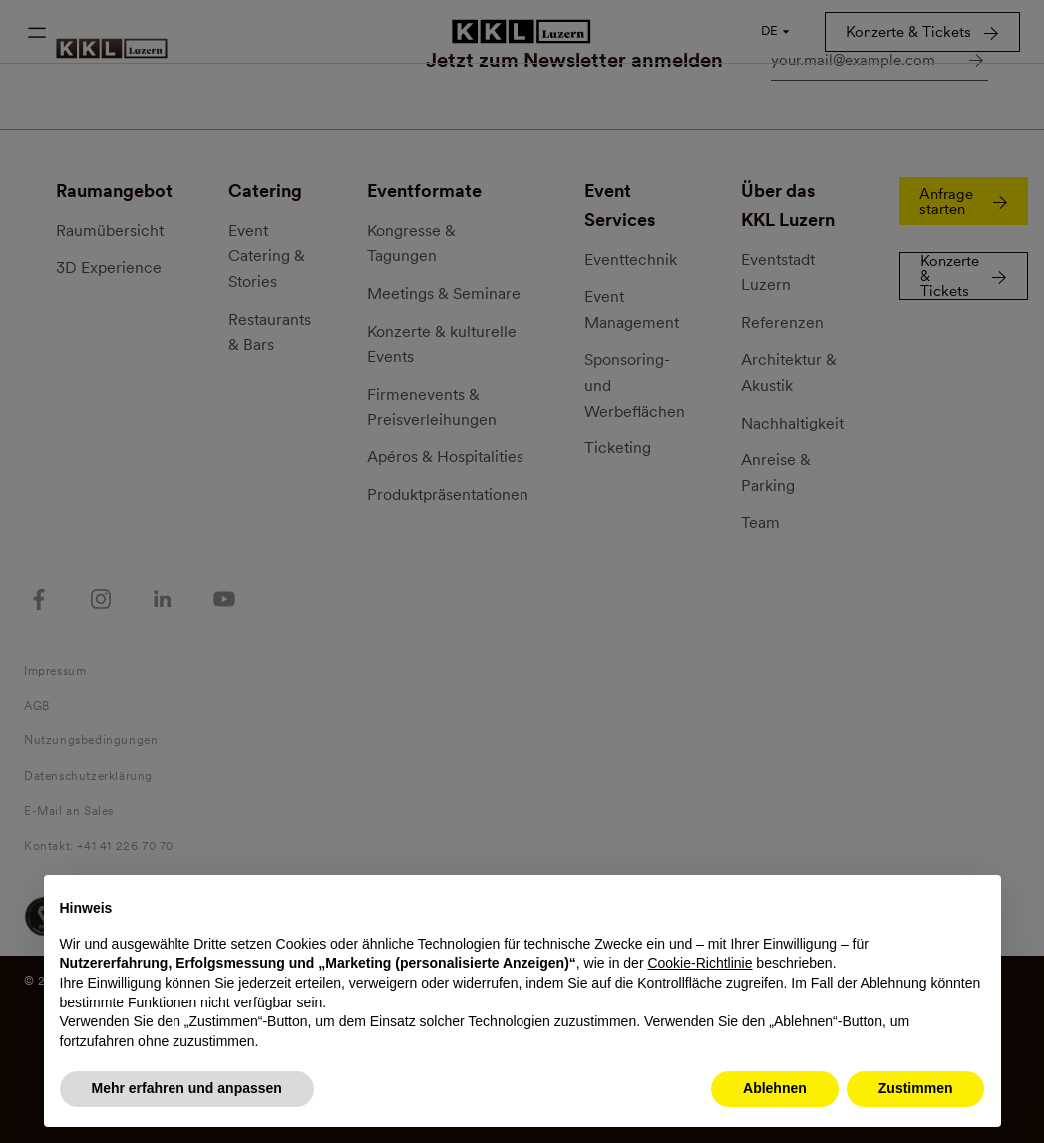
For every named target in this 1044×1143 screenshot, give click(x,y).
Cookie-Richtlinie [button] (699, 963)
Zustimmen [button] (915, 1088)
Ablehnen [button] (775, 1088)
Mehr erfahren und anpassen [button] (187, 1088)
